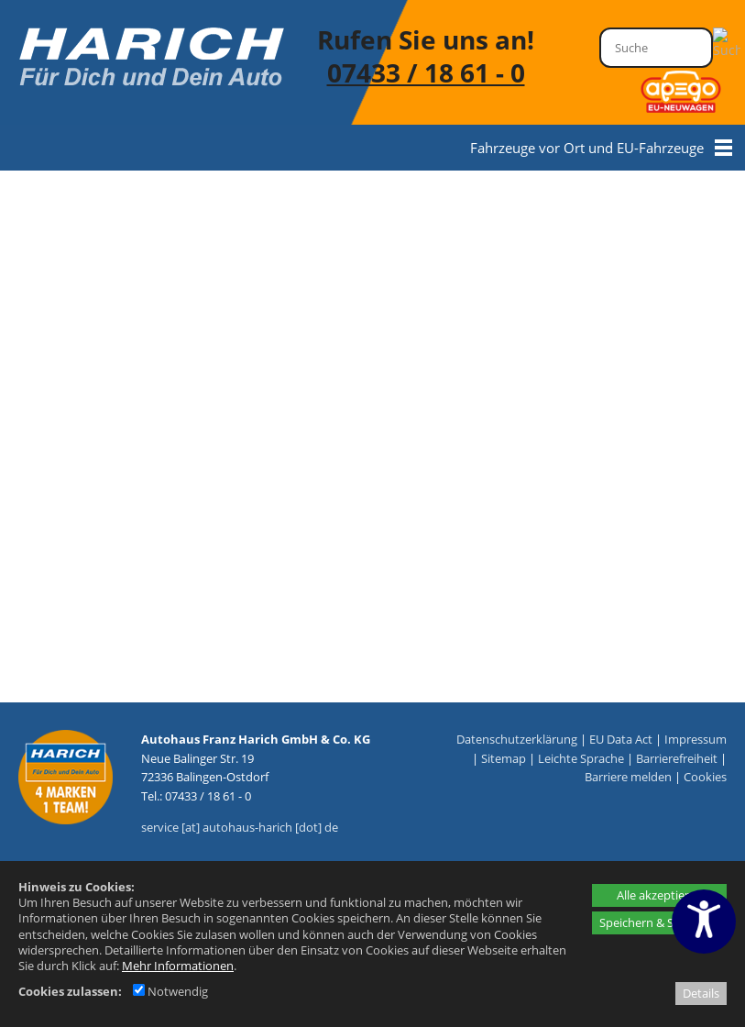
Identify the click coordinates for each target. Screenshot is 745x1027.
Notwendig (170, 991)
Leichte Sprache (581, 758)
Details (701, 993)
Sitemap (503, 758)
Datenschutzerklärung (516, 739)
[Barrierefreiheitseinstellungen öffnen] (704, 921)
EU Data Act (620, 739)
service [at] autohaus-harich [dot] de (239, 827)
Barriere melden (628, 776)
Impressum (695, 739)
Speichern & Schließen (659, 922)
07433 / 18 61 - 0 (426, 72)
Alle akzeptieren (660, 895)
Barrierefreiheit (677, 758)
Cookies (705, 776)
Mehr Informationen (178, 965)
